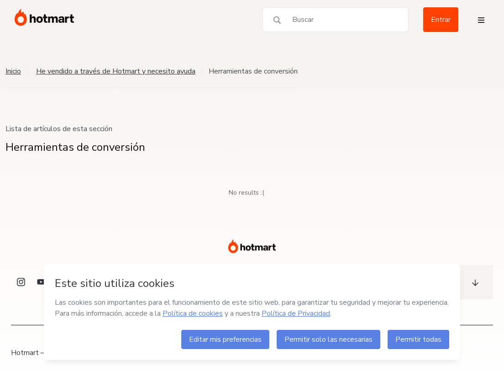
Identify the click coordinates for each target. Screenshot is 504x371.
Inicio (13, 71)
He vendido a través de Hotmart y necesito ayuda (115, 71)
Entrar (441, 20)
